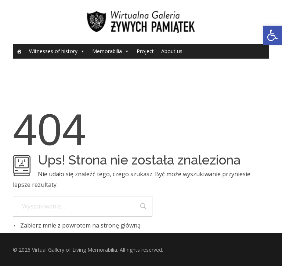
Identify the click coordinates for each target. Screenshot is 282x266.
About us (171, 51)
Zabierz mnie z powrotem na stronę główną (77, 225)
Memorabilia (107, 51)
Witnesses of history (53, 51)
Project (145, 51)
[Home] (19, 51)
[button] (272, 35)
